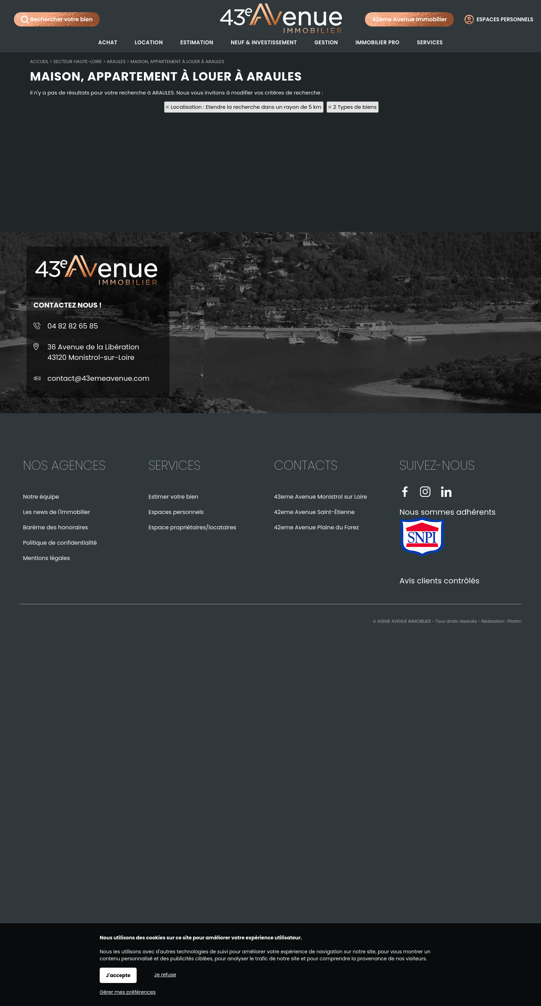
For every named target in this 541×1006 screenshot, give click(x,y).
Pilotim (514, 621)
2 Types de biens (354, 107)
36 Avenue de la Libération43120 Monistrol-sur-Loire (93, 352)
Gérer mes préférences (128, 992)
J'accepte (118, 975)
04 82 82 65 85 (72, 326)
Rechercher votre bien (57, 19)
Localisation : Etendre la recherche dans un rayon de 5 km (246, 107)
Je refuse (165, 974)
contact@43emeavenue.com (98, 378)
